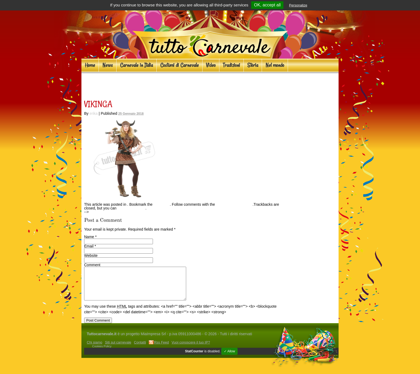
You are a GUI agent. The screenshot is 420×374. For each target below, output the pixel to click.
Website (91, 255)
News (107, 65)
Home (90, 65)
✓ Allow (229, 358)
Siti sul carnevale (118, 349)
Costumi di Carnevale (179, 65)
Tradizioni (231, 65)
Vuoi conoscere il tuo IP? (191, 349)
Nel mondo (274, 65)
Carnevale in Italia (136, 65)
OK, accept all (267, 5)
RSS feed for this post (234, 204)
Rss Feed (161, 349)
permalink (161, 204)
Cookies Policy (101, 352)
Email (88, 246)
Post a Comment (131, 208)
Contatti (140, 349)
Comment (92, 265)
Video (211, 65)
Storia (252, 65)
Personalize (298, 5)
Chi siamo (94, 349)
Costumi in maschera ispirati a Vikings (156, 84)
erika (93, 113)
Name (89, 237)
